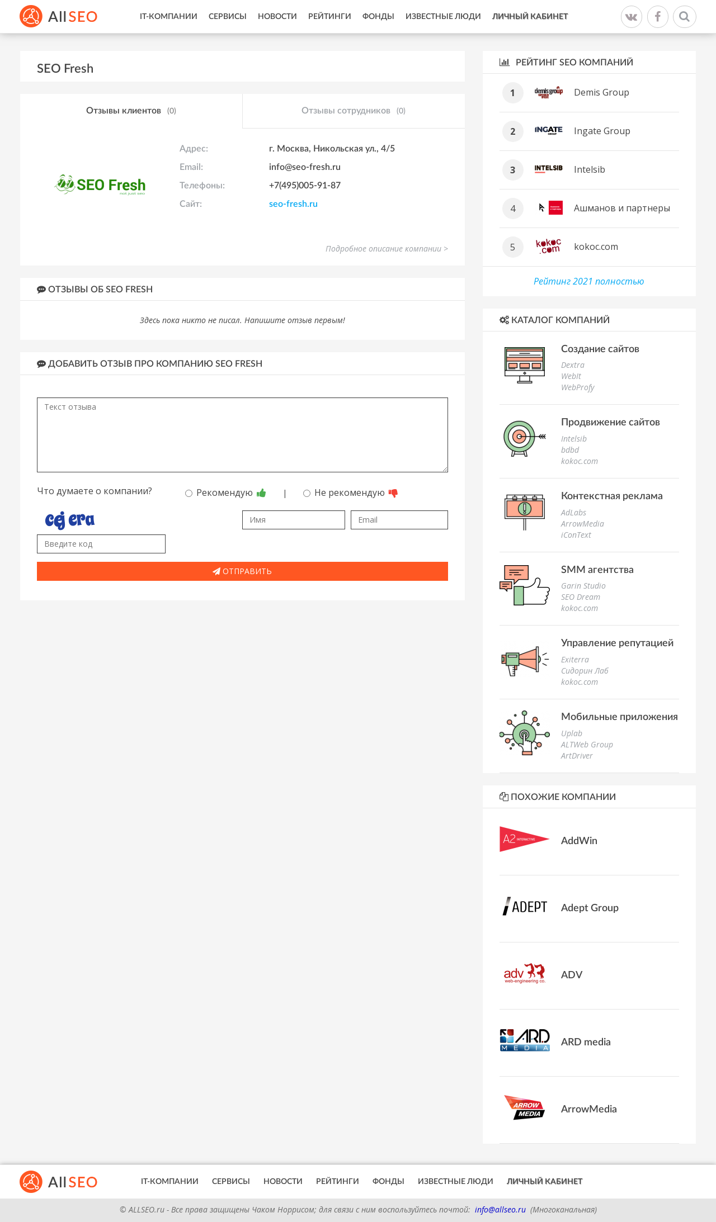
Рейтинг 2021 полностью (589, 281)
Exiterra (575, 659)
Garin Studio (583, 585)
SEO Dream (580, 596)
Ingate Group (602, 131)
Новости (277, 17)
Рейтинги (329, 17)
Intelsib (589, 169)
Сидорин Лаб (585, 670)
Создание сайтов (600, 349)
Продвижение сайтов (610, 423)
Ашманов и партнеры (622, 208)
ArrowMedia (582, 523)
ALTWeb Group (587, 744)
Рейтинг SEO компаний (566, 62)
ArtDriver (577, 755)
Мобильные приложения (619, 717)
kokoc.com (596, 246)
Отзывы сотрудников (354, 111)
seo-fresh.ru (293, 204)
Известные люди (443, 17)
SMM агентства (597, 570)
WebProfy (577, 387)
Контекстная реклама (612, 496)
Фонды (378, 17)
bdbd (570, 449)
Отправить (242, 571)
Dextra (573, 364)
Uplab (571, 733)
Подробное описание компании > (387, 248)
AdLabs (573, 512)
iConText (576, 534)
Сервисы (228, 17)
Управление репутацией (617, 643)
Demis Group (601, 92)
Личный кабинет (530, 17)
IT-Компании (168, 17)
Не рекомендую (350, 492)
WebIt (571, 376)
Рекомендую (225, 492)
